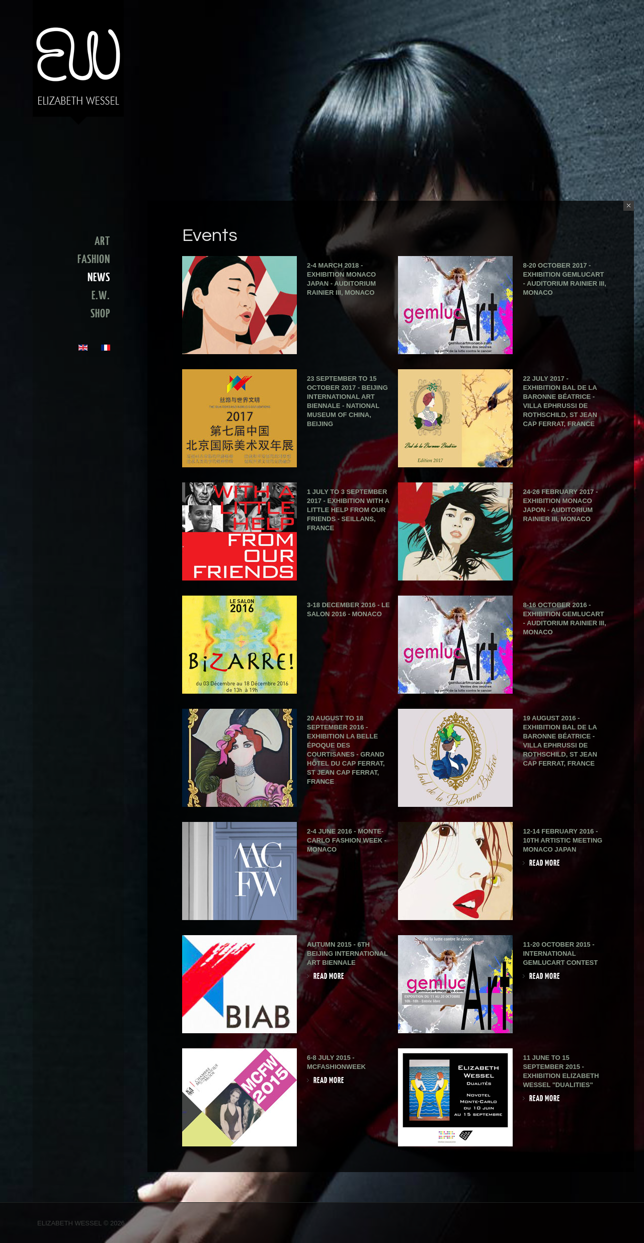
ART (102, 241)
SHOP (100, 313)
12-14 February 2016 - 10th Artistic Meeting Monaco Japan (562, 840)
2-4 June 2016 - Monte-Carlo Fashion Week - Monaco (346, 840)
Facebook (599, 1224)
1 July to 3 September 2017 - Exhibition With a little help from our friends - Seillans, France (348, 510)
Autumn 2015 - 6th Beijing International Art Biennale (347, 953)
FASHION (93, 259)
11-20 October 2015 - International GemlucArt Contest (560, 953)
